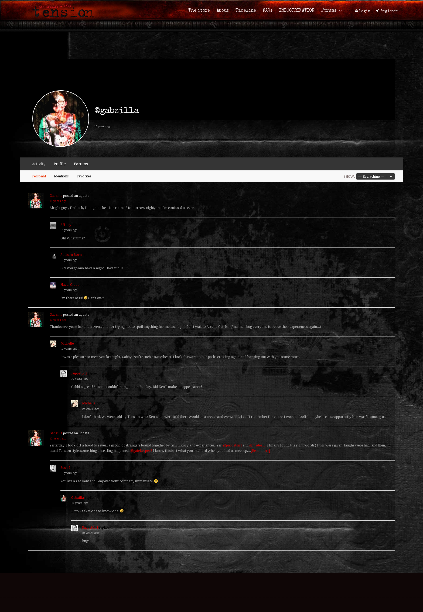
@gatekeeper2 (141, 450)
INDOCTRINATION (297, 11)
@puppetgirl (232, 445)
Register (389, 11)
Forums (328, 11)
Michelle (67, 343)
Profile (60, 163)
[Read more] (260, 450)
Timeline (246, 11)
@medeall (257, 445)
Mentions (61, 176)
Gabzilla (56, 195)
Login (364, 11)
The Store (199, 11)
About (223, 11)
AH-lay (65, 224)
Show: (349, 176)
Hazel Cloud (69, 284)
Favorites (84, 176)
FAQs (267, 11)
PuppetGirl (79, 373)
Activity (39, 163)
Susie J (65, 467)
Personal (39, 176)
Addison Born (71, 254)
